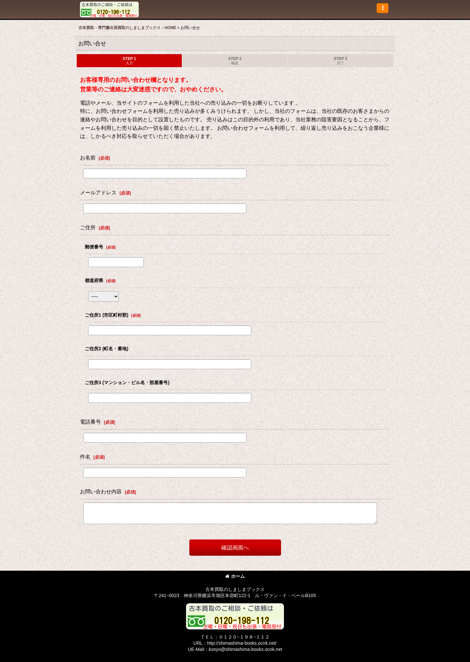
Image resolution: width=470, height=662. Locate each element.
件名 (85, 456)
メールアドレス (98, 192)
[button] (382, 8)
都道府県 (94, 280)
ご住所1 (106, 315)
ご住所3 (127, 382)
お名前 (88, 157)
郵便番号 (94, 246)
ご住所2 (106, 348)
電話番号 (90, 422)
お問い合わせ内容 (101, 491)
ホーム (235, 576)
